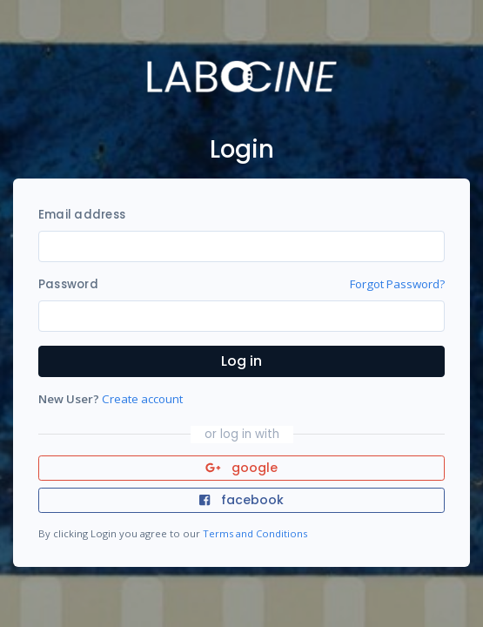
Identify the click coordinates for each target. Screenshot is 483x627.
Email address (81, 214)
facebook (241, 500)
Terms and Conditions (255, 533)
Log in (241, 361)
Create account (142, 399)
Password (68, 284)
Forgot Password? (397, 284)
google (241, 467)
